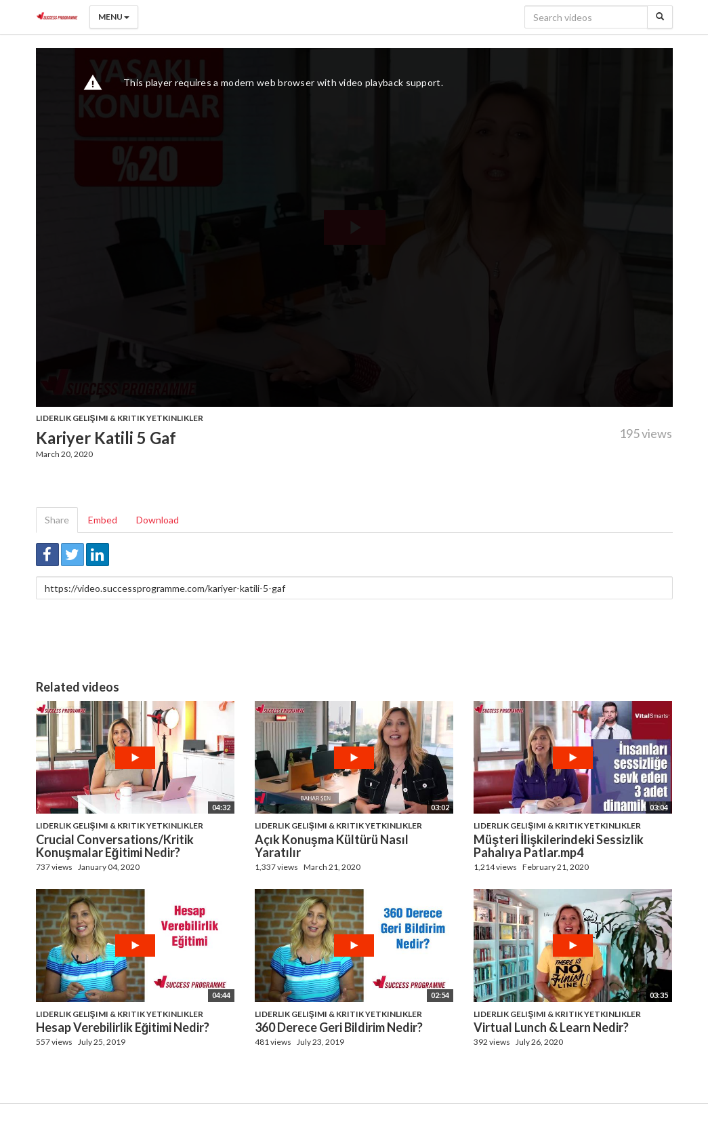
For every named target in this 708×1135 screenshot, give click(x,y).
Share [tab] (57, 519)
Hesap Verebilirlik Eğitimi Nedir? (123, 1027)
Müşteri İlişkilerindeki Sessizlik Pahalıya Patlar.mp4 (559, 846)
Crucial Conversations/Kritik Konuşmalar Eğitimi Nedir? (115, 846)
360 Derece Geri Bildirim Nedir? (339, 1027)
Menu (113, 17)
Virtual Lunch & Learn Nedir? (551, 1027)
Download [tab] (157, 519)
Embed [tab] (102, 519)
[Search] (660, 16)
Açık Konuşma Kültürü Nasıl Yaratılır (332, 846)
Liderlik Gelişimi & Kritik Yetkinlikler (119, 418)
